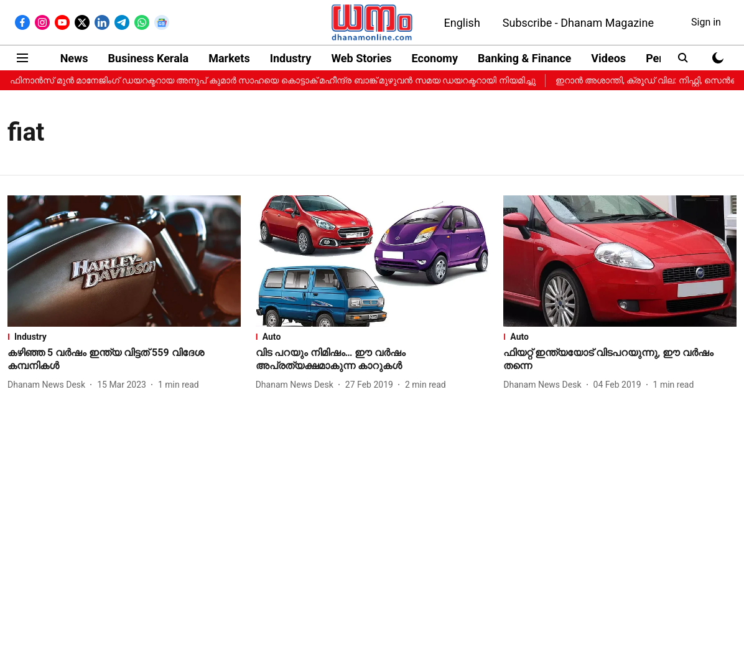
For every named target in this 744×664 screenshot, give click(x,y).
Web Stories (361, 58)
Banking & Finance (524, 58)
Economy (435, 58)
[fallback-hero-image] (124, 261)
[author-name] (48, 384)
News (74, 58)
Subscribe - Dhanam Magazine (578, 22)
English (462, 22)
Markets (228, 58)
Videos (608, 58)
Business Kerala (148, 58)
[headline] (124, 360)
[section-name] (124, 337)
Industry (291, 58)
